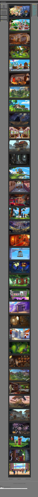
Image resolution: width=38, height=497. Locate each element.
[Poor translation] (2, 487)
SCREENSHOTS (3, 2)
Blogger (24, 483)
